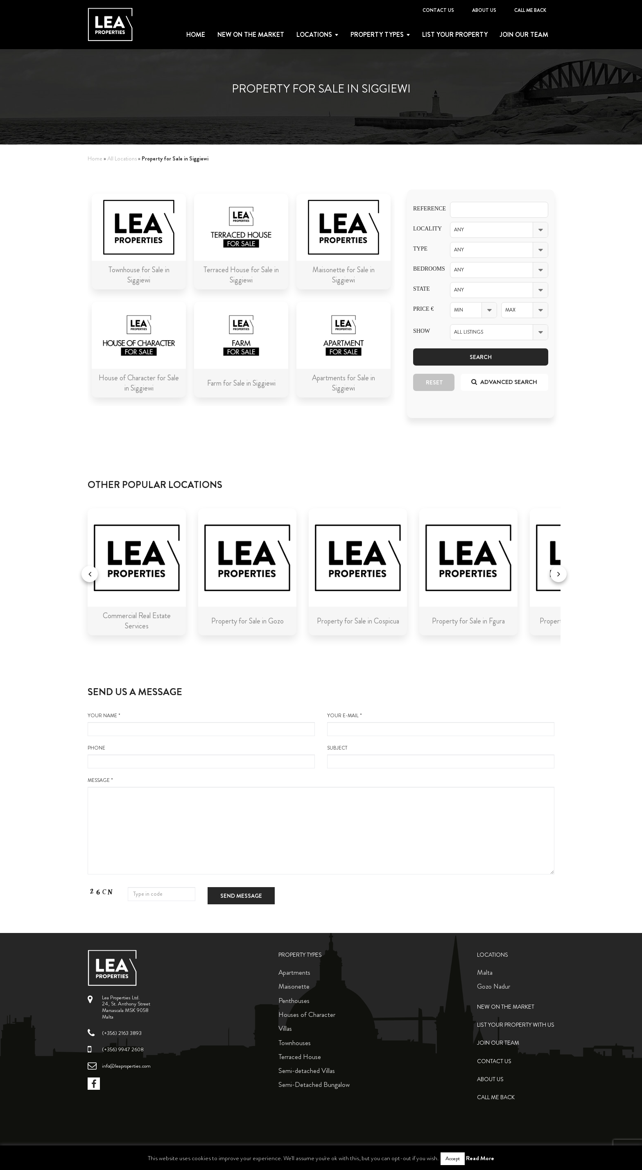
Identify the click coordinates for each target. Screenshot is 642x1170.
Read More (480, 1158)
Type (420, 249)
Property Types (300, 955)
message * (321, 825)
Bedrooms (425, 269)
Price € (423, 309)
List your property (455, 35)
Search (481, 357)
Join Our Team (524, 35)
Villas (285, 1028)
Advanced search (504, 381)
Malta (485, 972)
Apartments (294, 972)
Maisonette (294, 986)
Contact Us (438, 10)
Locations (314, 35)
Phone (201, 756)
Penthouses (294, 1000)
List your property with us (515, 1025)
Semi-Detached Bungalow (314, 1084)
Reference (425, 209)
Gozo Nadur (493, 986)
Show (421, 331)
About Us (484, 10)
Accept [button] (452, 1158)
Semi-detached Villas (306, 1070)
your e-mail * (440, 724)
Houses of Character (306, 1014)
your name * (201, 724)
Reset (434, 382)
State (421, 289)
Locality (425, 229)
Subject (440, 756)
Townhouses (294, 1043)
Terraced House (299, 1057)
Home (195, 35)
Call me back (530, 10)
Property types (377, 35)
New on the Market (250, 35)
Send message (241, 896)
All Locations (122, 159)
